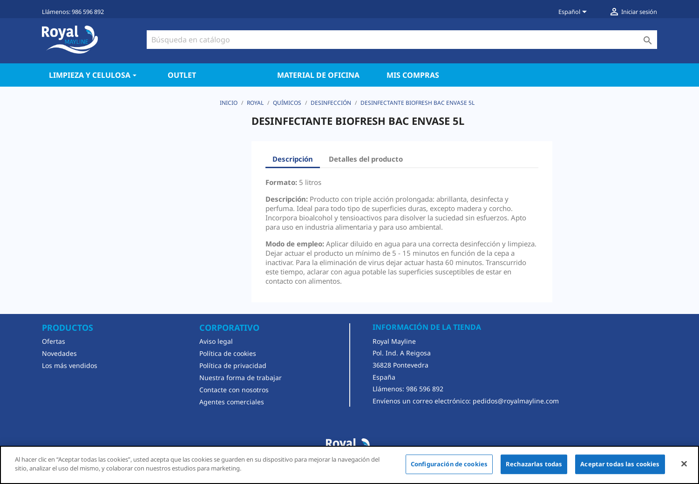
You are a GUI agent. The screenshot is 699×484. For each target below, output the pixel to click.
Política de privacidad (232, 365)
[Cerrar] (684, 463)
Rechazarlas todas (534, 464)
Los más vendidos (69, 365)
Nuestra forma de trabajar (240, 377)
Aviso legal (216, 341)
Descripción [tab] (292, 159)
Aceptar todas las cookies (619, 464)
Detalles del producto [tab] (366, 159)
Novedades (59, 353)
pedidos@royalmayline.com (516, 400)
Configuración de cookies (449, 464)
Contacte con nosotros (234, 389)
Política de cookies (227, 353)
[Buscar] (402, 39)
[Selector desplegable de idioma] (574, 12)
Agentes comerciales (231, 401)
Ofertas (53, 341)
